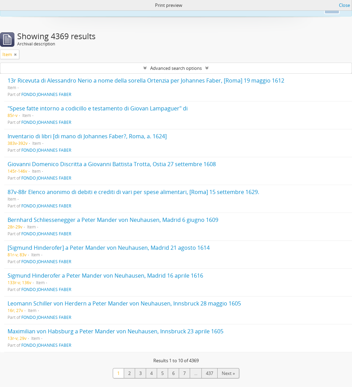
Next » (228, 373)
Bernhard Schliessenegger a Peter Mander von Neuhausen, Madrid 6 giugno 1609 (113, 220)
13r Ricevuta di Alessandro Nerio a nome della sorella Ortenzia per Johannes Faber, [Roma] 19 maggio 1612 (146, 80)
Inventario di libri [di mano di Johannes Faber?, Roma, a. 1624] (87, 136)
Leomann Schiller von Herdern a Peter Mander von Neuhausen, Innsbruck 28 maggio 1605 (124, 303)
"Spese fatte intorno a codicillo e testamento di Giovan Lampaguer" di (98, 108)
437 (209, 373)
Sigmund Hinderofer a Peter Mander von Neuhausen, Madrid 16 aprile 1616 (105, 275)
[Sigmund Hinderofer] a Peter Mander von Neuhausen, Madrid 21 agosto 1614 (109, 247)
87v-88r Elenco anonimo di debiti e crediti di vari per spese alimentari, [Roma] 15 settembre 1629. (133, 192)
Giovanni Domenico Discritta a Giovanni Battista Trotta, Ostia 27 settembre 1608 (112, 164)
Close (344, 5)
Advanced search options (176, 68)
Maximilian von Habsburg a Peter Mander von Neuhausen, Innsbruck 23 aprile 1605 (115, 331)
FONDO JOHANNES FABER (46, 94)
